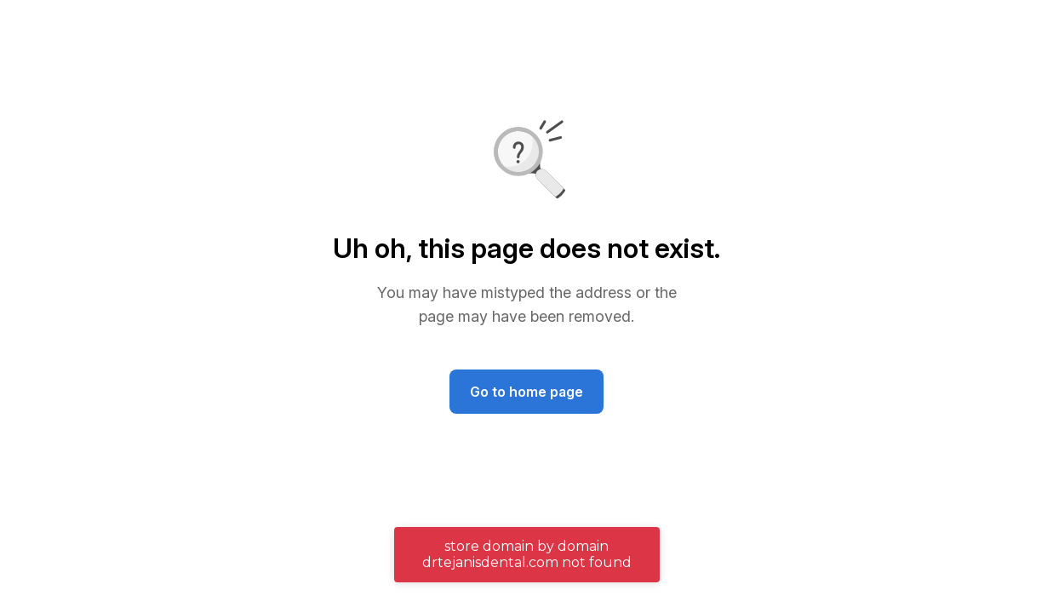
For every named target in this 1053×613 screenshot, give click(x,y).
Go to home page (526, 391)
